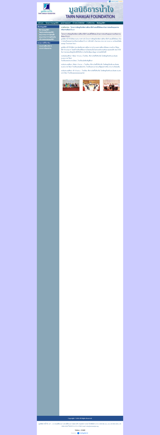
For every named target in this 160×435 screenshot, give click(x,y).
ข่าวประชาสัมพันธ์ (78, 23)
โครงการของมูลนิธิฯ (52, 23)
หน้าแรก (40, 23)
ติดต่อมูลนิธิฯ (101, 23)
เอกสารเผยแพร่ (65, 23)
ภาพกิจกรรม (90, 23)
